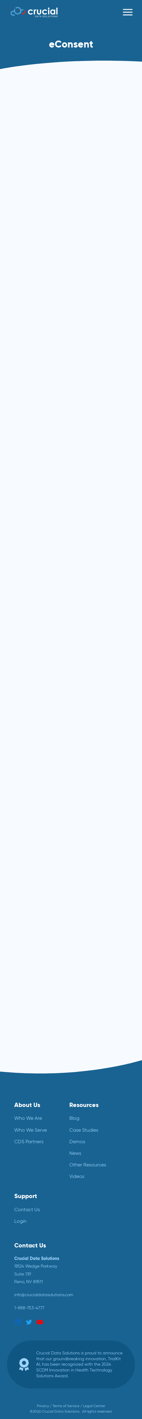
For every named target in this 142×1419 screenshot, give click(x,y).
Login (20, 1221)
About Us (27, 1105)
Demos (77, 1141)
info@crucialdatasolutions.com (43, 1294)
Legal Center (94, 1406)
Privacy (43, 1406)
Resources (84, 1105)
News (75, 1153)
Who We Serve (30, 1130)
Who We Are (28, 1118)
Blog (74, 1118)
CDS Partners (28, 1141)
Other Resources (87, 1165)
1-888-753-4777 (29, 1308)
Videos (76, 1176)
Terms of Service (66, 1406)
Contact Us (27, 1209)
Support (25, 1196)
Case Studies (83, 1130)
